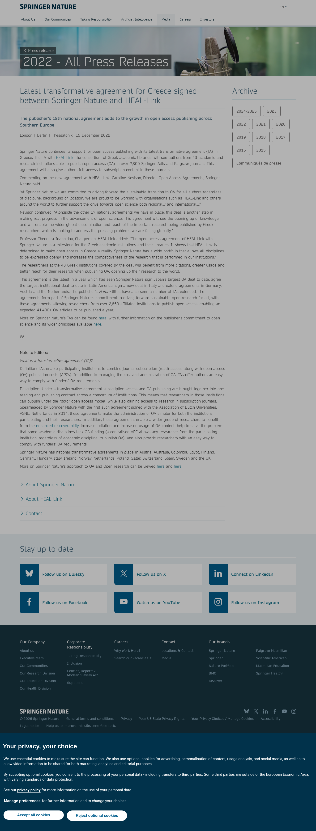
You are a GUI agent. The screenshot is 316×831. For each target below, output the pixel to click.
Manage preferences (22, 802)
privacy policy (29, 791)
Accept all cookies (33, 816)
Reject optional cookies (98, 816)
